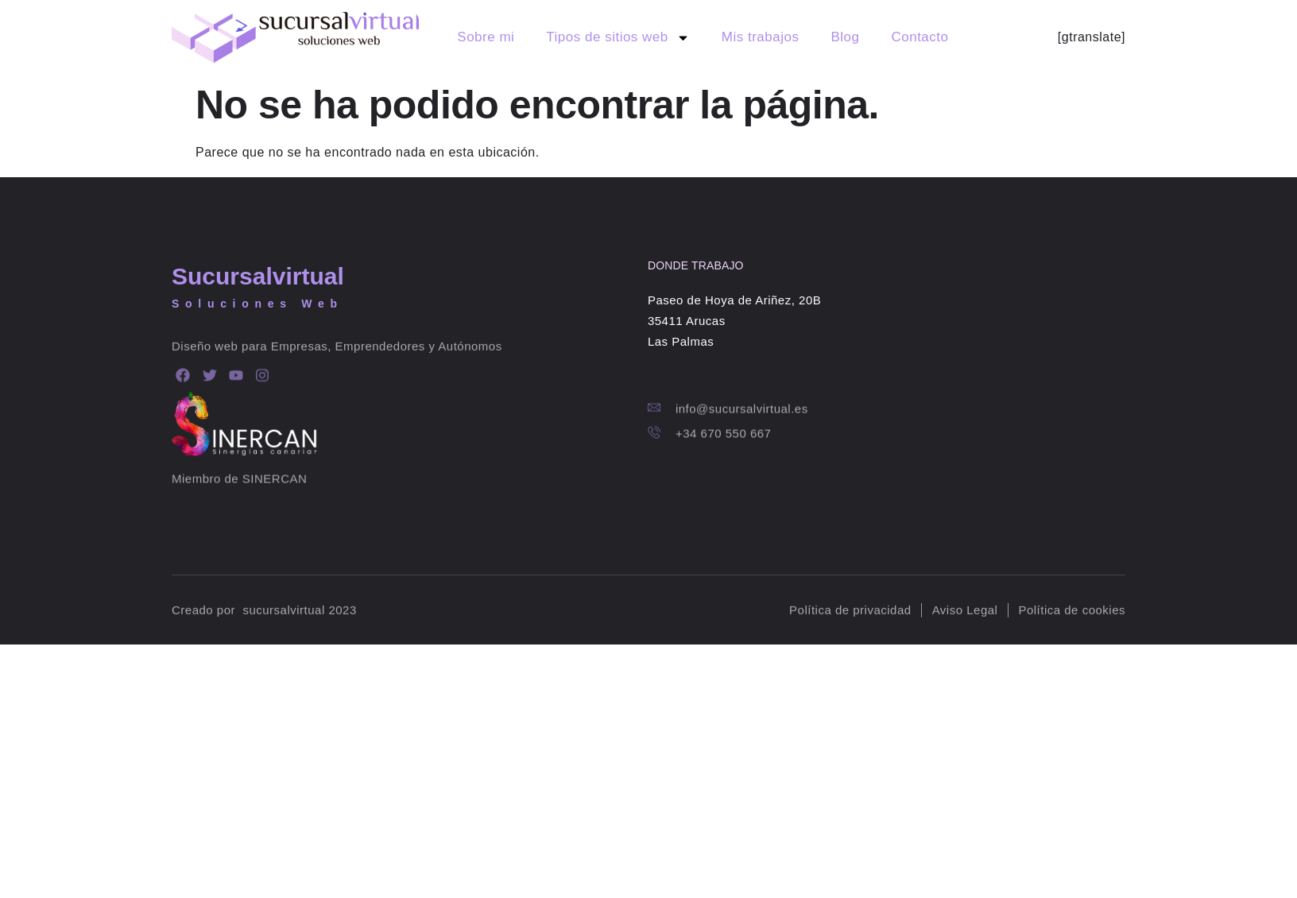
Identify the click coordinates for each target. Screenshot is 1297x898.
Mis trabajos (760, 37)
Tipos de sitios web (617, 37)
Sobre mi (485, 37)
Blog (844, 37)
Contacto (919, 37)
